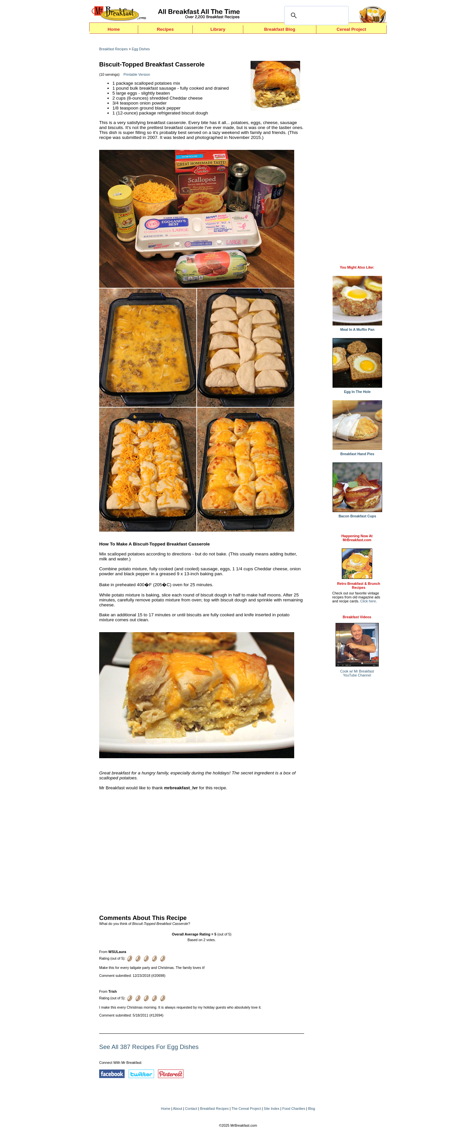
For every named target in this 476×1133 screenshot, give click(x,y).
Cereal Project (351, 29)
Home (113, 29)
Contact (191, 1109)
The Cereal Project (246, 1109)
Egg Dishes (141, 49)
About (177, 1109)
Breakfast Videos (357, 617)
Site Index (271, 1109)
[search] (315, 16)
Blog (311, 1109)
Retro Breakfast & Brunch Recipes (358, 585)
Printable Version (136, 74)
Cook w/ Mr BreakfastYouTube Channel (357, 673)
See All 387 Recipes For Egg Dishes (149, 1046)
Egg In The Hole (357, 390)
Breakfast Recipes (113, 49)
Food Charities (293, 1109)
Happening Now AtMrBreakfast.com (357, 538)
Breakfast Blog (279, 29)
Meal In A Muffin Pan (357, 327)
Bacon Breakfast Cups (357, 514)
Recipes (165, 29)
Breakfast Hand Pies (357, 452)
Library (217, 29)
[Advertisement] (201, 851)
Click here (368, 601)
